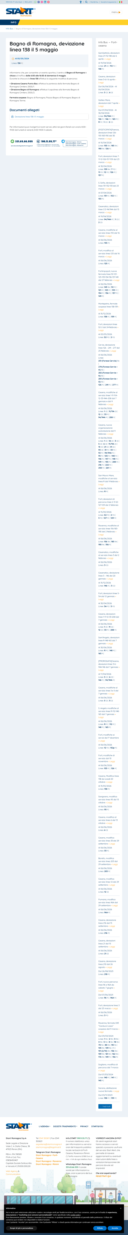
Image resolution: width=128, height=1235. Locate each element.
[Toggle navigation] (116, 12)
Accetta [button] (115, 1228)
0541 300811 (44, 1138)
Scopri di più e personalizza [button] (21, 1228)
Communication (13, 1174)
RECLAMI (28, 2)
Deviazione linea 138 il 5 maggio (27, 116)
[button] (121, 1208)
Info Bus (9, 28)
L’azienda (44, 1126)
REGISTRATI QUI (103, 1176)
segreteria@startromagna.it (49, 1144)
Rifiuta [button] (100, 1228)
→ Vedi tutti (105, 1106)
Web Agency (12, 1171)
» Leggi (107, 59)
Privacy (85, 1126)
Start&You (98, 1126)
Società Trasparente (65, 1126)
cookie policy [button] (75, 1215)
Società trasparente (108, 2)
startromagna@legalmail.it (48, 1147)
